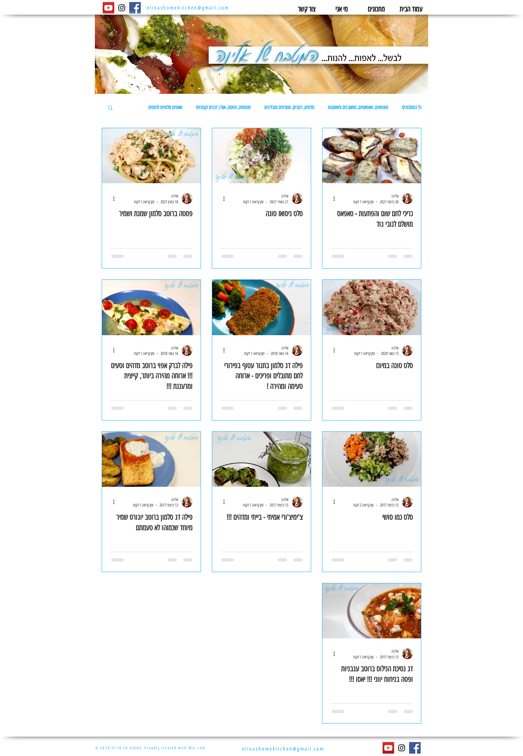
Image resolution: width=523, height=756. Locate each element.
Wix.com (197, 748)
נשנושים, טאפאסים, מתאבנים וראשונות (358, 107)
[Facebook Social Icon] (135, 8)
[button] (110, 108)
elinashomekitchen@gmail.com (188, 8)
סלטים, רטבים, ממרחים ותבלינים (289, 107)
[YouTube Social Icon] (108, 8)
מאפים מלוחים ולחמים (165, 107)
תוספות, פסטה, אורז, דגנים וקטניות (223, 107)
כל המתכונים (411, 107)
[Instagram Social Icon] (122, 8)
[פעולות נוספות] (331, 198)
